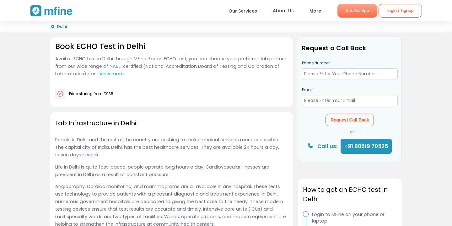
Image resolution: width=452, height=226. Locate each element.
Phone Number (316, 63)
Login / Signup (400, 10)
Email (307, 89)
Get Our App (357, 10)
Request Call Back (350, 119)
